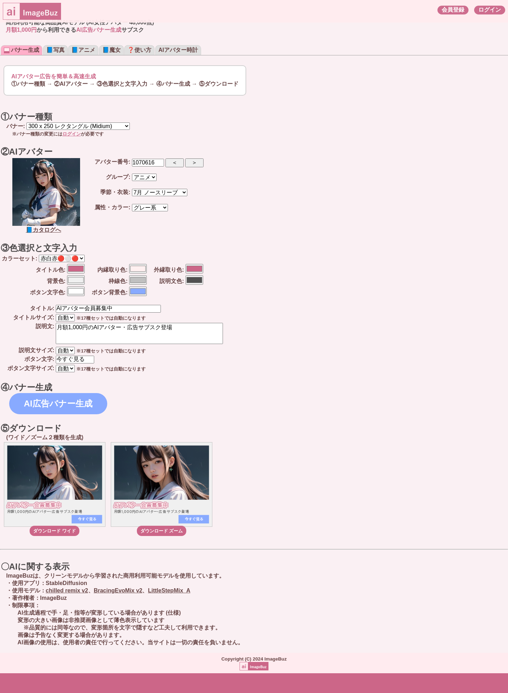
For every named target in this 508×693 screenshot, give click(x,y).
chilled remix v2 (67, 590)
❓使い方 (139, 50)
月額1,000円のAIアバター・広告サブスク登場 (139, 333)
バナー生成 (21, 50)
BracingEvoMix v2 (118, 590)
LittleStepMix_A (169, 590)
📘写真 (55, 50)
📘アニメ (83, 50)
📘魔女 (111, 50)
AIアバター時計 (178, 50)
